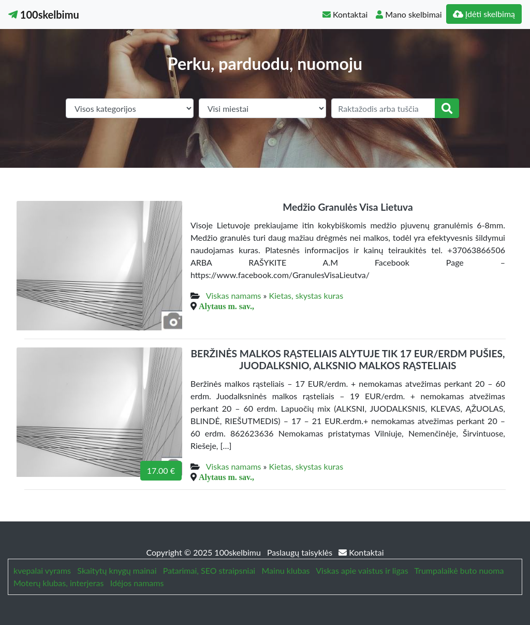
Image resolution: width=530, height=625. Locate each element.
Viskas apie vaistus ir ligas (362, 570)
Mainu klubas (286, 570)
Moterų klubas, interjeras (58, 583)
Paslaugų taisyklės (300, 552)
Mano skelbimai (408, 14)
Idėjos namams (137, 583)
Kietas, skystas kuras (306, 295)
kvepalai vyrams (42, 570)
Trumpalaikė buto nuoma (459, 570)
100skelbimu (43, 14)
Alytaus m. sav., (226, 306)
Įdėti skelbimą (484, 14)
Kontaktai (344, 14)
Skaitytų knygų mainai (116, 570)
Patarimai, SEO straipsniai (209, 570)
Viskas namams (233, 295)
